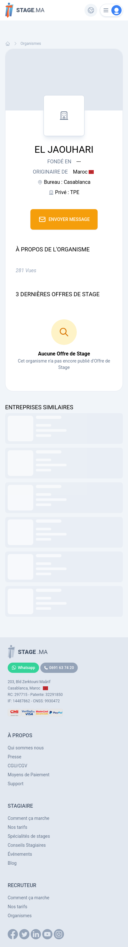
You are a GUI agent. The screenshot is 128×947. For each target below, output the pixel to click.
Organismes (30, 43)
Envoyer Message (64, 219)
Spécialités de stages (29, 836)
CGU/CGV (17, 765)
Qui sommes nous (26, 747)
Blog (12, 863)
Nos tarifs (17, 827)
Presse (14, 756)
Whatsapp (23, 667)
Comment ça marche (28, 818)
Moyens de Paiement (29, 774)
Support (15, 783)
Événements (20, 854)
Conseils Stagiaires (27, 845)
